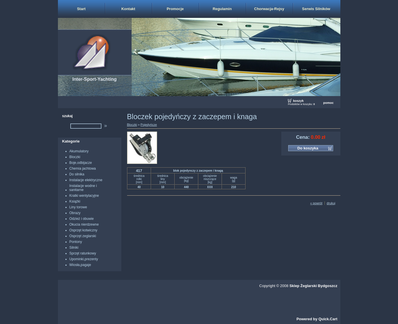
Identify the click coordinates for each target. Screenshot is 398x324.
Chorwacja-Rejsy (269, 9)
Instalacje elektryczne (86, 180)
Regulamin (222, 9)
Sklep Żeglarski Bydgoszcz (313, 286)
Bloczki (74, 157)
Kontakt (128, 9)
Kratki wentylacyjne (84, 196)
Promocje (175, 9)
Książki (74, 201)
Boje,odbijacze (80, 163)
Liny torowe (78, 207)
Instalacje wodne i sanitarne (83, 188)
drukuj (331, 203)
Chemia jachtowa (82, 168)
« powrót (316, 203)
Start (81, 9)
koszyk (298, 100)
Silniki (73, 248)
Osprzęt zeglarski (82, 236)
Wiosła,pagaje (80, 265)
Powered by (317, 319)
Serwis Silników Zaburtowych (316, 12)
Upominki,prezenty (83, 259)
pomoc (328, 102)
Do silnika (76, 174)
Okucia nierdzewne (84, 224)
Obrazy (75, 213)
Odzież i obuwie (81, 219)
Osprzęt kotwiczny (83, 230)
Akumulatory (79, 151)
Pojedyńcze (149, 124)
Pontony (75, 242)
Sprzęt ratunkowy (82, 253)
